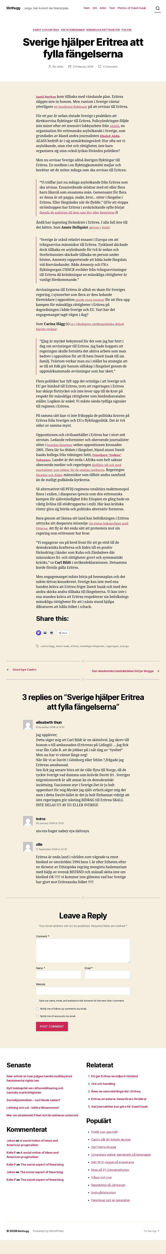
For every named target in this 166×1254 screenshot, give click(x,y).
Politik (131, 30)
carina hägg (47, 651)
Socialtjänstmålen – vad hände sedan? (33, 1114)
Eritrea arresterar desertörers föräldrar (119, 1113)
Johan (59, 67)
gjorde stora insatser (91, 305)
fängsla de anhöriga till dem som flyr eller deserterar (82, 218)
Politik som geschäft (104, 1145)
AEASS (115, 132)
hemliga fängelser (61, 451)
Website (40, 998)
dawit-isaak (63, 651)
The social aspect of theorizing (42, 1178)
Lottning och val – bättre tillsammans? (32, 1121)
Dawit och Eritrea (42, 30)
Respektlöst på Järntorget (108, 1199)
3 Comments (110, 67)
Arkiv (103, 8)
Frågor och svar (101, 1191)
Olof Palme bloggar (103, 1161)
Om (94, 8)
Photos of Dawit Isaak (132, 8)
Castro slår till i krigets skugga (110, 1153)
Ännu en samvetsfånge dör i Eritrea (116, 1105)
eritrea (75, 651)
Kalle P (11, 1166)
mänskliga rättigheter (105, 30)
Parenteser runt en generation (110, 1214)
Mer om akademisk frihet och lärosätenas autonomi (42, 1129)
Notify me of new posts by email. (58, 1029)
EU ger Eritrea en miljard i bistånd (114, 1090)
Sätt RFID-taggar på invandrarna (112, 1176)
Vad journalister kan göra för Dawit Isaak (119, 1120)
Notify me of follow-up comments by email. (63, 1022)
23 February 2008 (83, 67)
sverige (45, 655)
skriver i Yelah (100, 233)
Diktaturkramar (72, 30)
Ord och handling (103, 1097)
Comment (42, 950)
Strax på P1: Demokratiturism (110, 1183)
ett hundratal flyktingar (73, 107)
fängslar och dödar (70, 480)
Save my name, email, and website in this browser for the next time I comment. (81, 1014)
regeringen (113, 651)
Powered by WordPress (49, 1245)
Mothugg (14, 8)
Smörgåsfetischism (103, 1206)
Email (89, 982)
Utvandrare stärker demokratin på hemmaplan (121, 1168)
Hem (87, 8)
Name (40, 982)
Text (112, 8)
